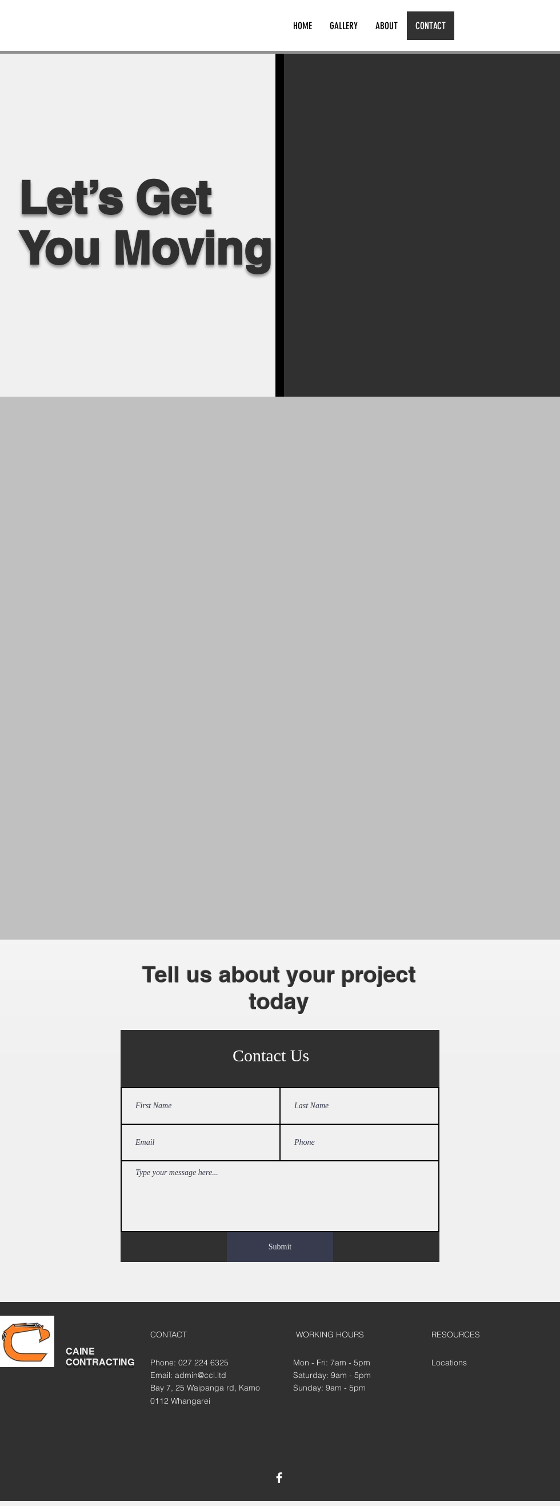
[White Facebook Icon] (279, 1478)
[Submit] (280, 1247)
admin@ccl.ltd (200, 1375)
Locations (449, 1362)
